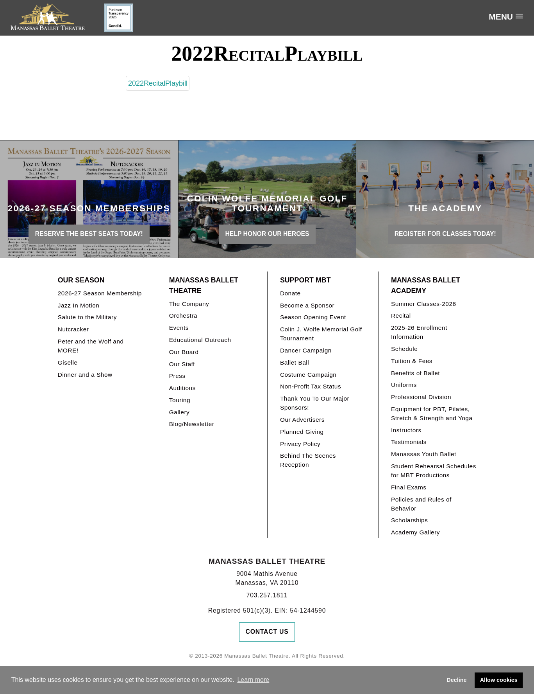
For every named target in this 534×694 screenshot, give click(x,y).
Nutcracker (73, 329)
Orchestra (183, 315)
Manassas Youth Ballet (423, 454)
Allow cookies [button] (499, 680)
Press (177, 375)
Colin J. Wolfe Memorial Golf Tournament (321, 334)
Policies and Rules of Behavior (421, 504)
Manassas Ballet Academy (425, 285)
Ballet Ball (294, 362)
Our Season (81, 280)
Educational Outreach (200, 339)
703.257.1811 (267, 595)
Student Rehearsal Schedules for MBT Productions (433, 470)
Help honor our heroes (267, 233)
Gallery (179, 412)
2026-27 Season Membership (100, 293)
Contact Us (267, 631)
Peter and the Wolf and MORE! (91, 346)
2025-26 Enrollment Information (419, 332)
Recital (401, 315)
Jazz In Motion (79, 305)
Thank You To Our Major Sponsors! (314, 403)
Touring (179, 400)
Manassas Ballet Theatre (203, 285)
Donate (290, 293)
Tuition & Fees (411, 361)
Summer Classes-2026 (423, 303)
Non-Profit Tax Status (310, 386)
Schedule (404, 348)
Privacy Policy (300, 443)
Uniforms (404, 384)
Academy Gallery (415, 532)
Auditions (182, 388)
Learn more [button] (253, 679)
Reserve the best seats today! (89, 233)
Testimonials (409, 442)
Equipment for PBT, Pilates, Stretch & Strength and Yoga (432, 413)
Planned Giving (302, 431)
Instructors (406, 430)
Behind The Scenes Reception (308, 460)
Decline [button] (456, 680)
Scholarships (409, 520)
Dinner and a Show (85, 374)
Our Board (184, 352)
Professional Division (421, 397)
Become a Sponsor (307, 305)
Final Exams (409, 487)
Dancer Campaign (306, 350)
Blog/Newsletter (191, 424)
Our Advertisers (302, 419)
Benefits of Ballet (415, 373)
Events (179, 327)
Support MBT (305, 280)
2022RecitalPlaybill (158, 83)
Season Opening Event (313, 317)
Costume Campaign (308, 374)
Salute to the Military (87, 317)
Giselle (68, 362)
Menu (501, 16)
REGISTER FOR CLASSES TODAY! (445, 233)
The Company (189, 303)
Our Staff (182, 364)
